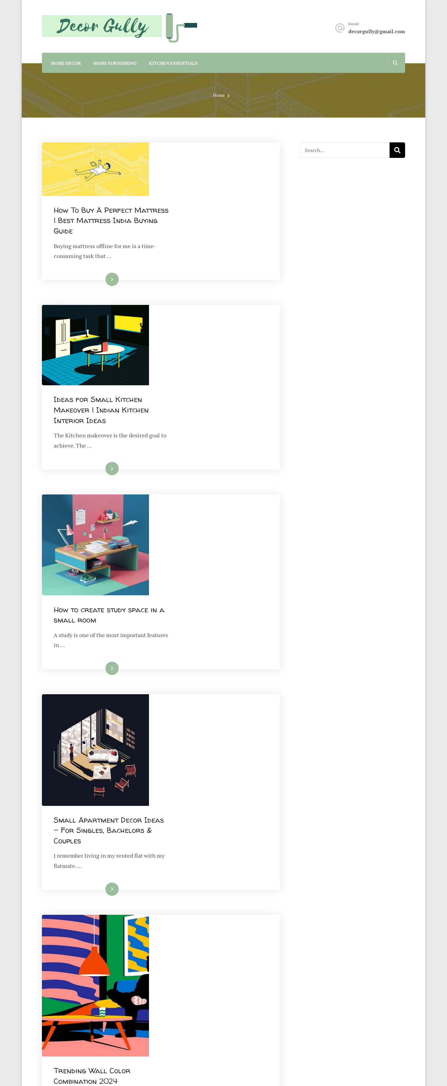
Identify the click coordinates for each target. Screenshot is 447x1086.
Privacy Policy (247, 999)
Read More (204, 226)
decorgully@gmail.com (376, 31)
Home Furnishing (115, 63)
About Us (239, 983)
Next (255, 904)
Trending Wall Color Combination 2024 (199, 643)
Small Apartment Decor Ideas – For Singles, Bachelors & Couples (205, 512)
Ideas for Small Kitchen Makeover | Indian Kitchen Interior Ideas (208, 277)
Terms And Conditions (257, 1015)
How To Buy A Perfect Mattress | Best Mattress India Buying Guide (208, 167)
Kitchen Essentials (173, 63)
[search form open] (395, 63)
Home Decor (66, 63)
